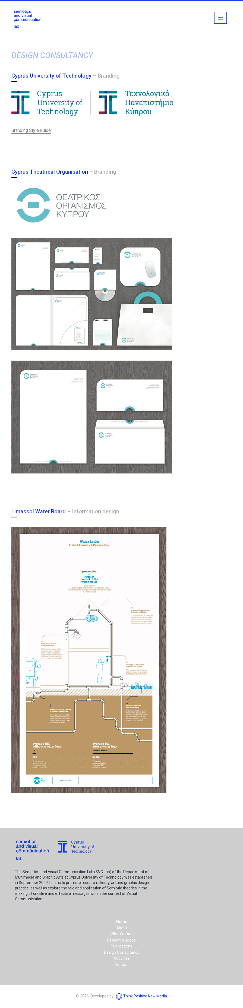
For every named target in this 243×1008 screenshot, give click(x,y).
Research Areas (121, 940)
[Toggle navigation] (220, 18)
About (121, 928)
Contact (121, 964)
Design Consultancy (121, 952)
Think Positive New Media (141, 996)
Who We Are (122, 933)
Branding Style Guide (31, 130)
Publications (121, 946)
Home (121, 921)
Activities (121, 958)
